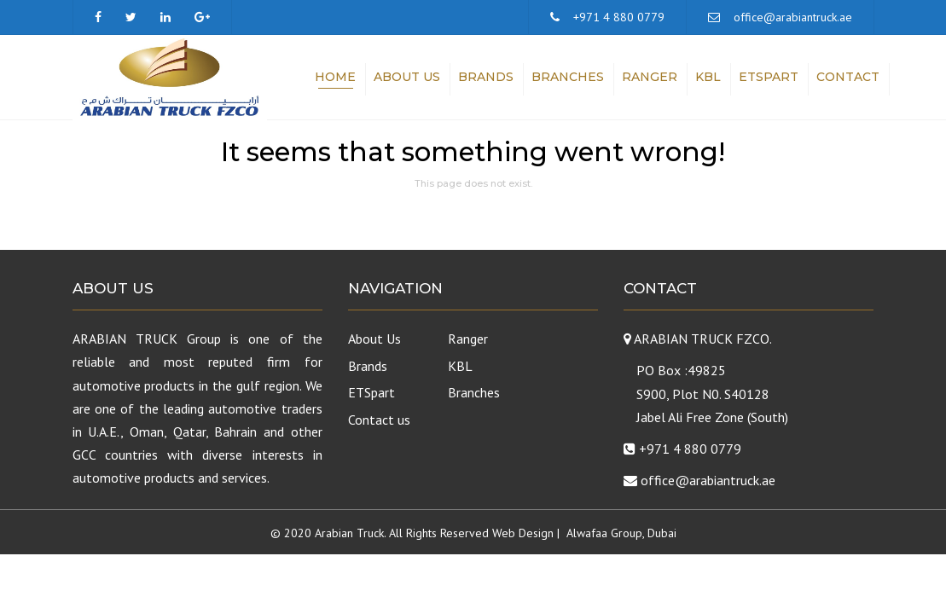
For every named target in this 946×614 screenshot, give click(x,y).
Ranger (649, 76)
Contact (847, 76)
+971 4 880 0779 (619, 17)
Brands (486, 76)
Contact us (379, 419)
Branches (567, 76)
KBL (708, 76)
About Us (407, 76)
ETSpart (768, 76)
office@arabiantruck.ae (793, 17)
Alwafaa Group (604, 533)
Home (335, 76)
